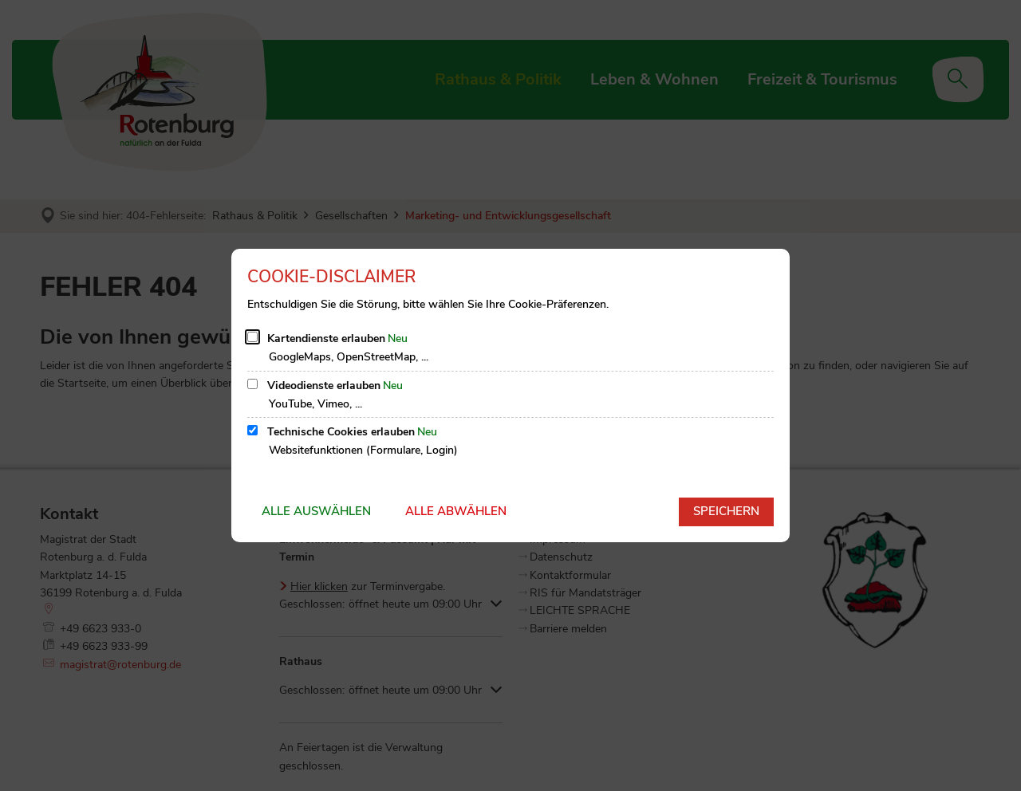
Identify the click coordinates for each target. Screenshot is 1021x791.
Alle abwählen (456, 511)
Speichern (726, 511)
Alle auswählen (316, 511)
